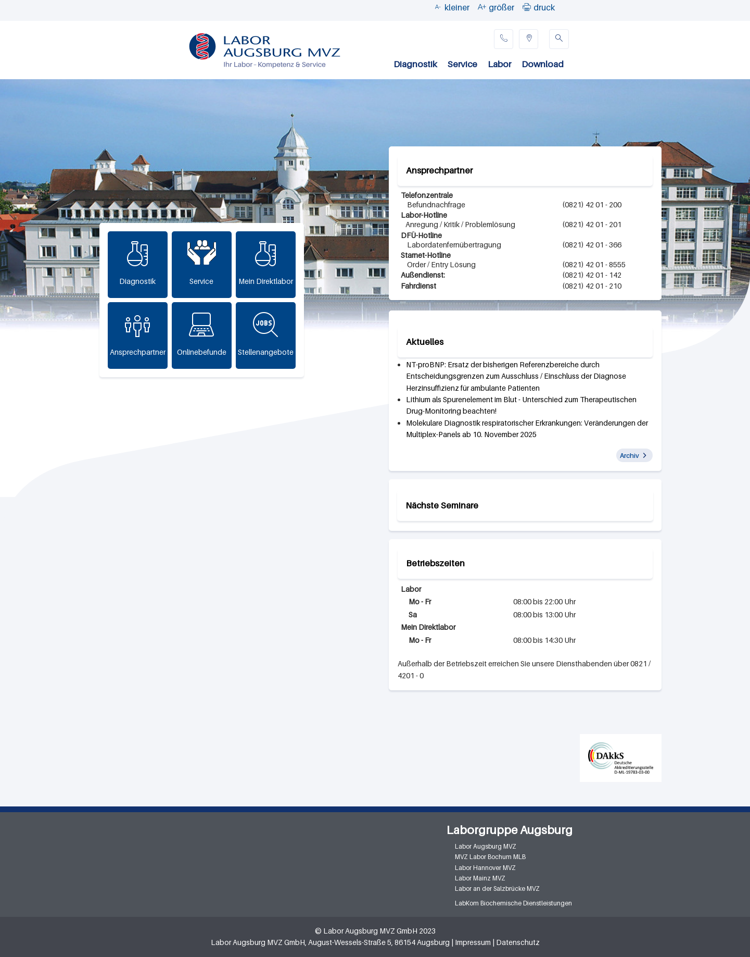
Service (462, 64)
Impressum (473, 942)
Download (543, 64)
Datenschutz (518, 942)
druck (544, 7)
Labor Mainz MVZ (480, 878)
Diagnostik (415, 64)
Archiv (629, 455)
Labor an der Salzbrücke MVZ (497, 888)
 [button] (527, 7)
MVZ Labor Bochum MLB (490, 857)
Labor (499, 64)
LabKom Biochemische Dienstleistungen (513, 903)
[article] (529, 376)
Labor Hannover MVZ (485, 868)
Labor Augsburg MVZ (485, 846)
